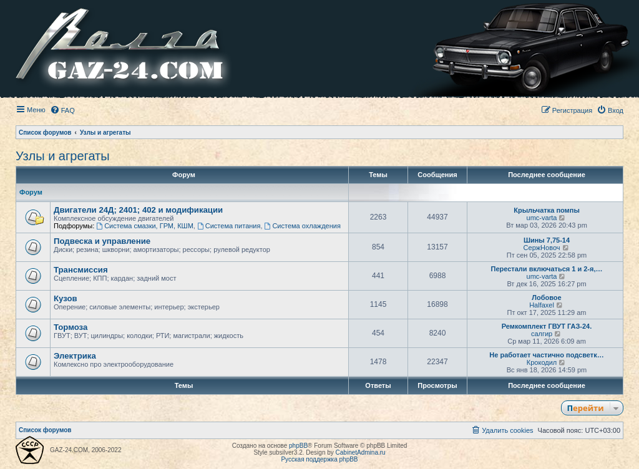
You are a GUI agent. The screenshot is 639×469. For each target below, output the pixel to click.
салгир (541, 333)
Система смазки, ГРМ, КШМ (144, 226)
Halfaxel (541, 305)
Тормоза (70, 327)
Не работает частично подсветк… (546, 355)
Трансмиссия (81, 269)
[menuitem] (62, 110)
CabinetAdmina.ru (361, 452)
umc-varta (542, 217)
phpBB (298, 445)
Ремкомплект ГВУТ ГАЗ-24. (547, 326)
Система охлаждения (303, 226)
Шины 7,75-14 (547, 240)
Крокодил (542, 362)
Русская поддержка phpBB (319, 459)
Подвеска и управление (102, 241)
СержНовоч (542, 247)
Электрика (75, 355)
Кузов (65, 298)
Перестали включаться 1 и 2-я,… (546, 269)
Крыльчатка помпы (547, 210)
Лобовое (546, 297)
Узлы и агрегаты (63, 156)
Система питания (229, 226)
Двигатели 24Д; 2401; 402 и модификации (138, 210)
